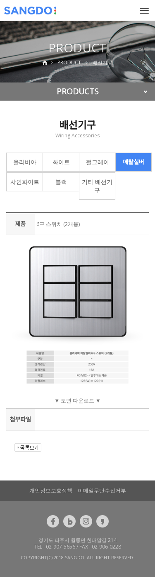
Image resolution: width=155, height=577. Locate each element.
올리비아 (24, 162)
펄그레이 (97, 162)
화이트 (61, 162)
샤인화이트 (24, 182)
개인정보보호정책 (50, 490)
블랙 (61, 182)
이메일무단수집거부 (102, 490)
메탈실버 (133, 162)
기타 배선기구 (97, 186)
